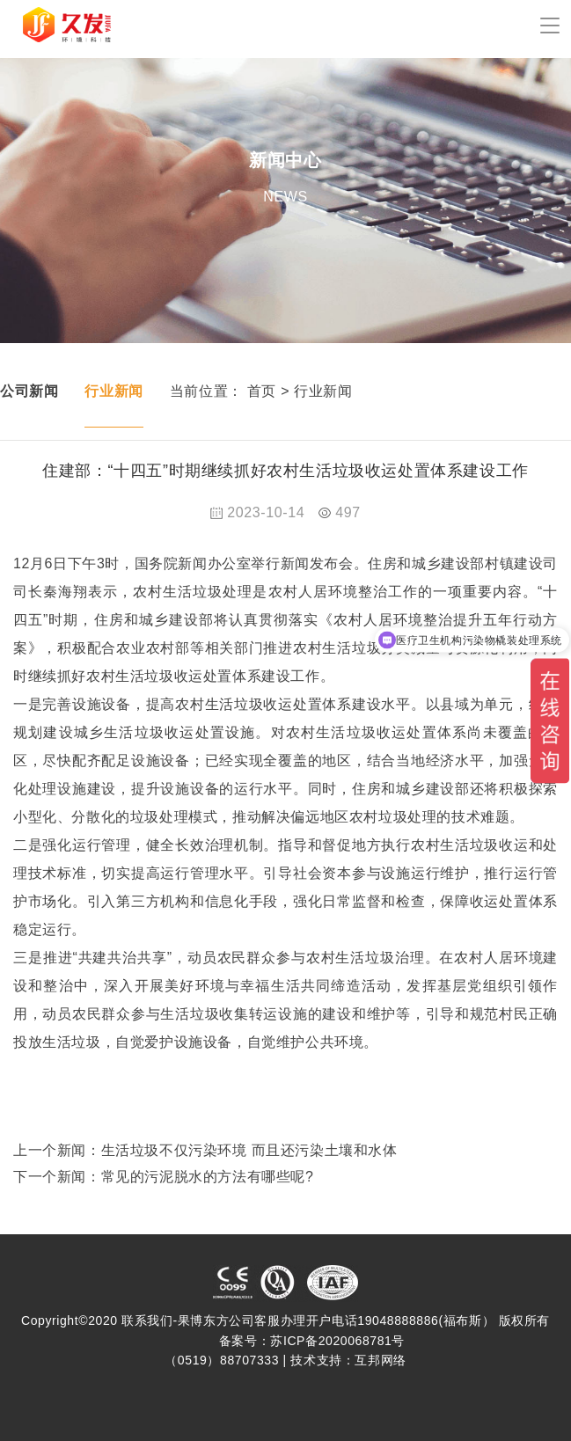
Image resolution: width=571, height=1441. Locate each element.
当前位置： (206, 391)
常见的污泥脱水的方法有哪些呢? (207, 1176)
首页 (261, 391)
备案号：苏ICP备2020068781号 (312, 1341)
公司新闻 (29, 391)
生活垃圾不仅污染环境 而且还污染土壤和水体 (249, 1150)
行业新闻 (113, 391)
